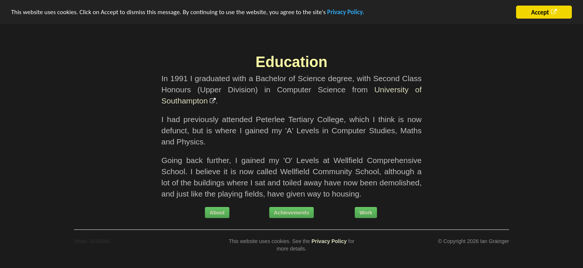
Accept (540, 12)
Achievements (291, 213)
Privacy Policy (329, 241)
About (217, 213)
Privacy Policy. (345, 12)
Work (366, 213)
